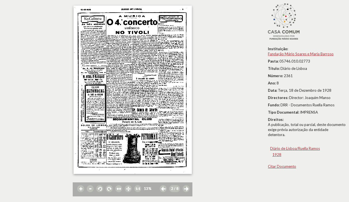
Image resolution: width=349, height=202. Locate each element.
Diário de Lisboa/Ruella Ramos (295, 148)
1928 (276, 154)
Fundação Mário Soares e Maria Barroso (301, 54)
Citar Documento (282, 166)
